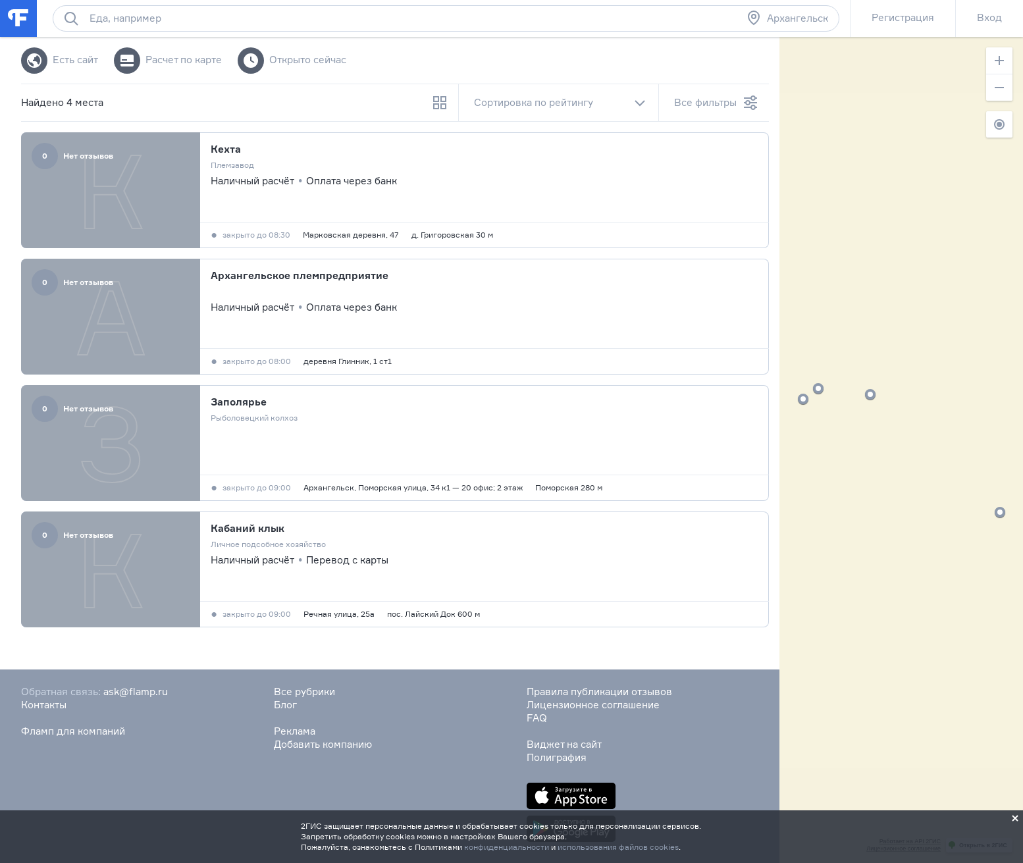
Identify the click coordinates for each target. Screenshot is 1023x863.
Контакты (43, 704)
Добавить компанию (323, 744)
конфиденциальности (506, 847)
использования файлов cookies (618, 847)
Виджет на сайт (564, 744)
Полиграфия (557, 757)
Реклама (294, 731)
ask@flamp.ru (135, 691)
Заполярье (239, 402)
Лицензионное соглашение (593, 704)
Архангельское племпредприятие (299, 275)
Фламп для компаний (73, 731)
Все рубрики (304, 691)
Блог (285, 704)
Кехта (226, 149)
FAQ (537, 718)
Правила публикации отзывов (599, 691)
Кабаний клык (247, 528)
